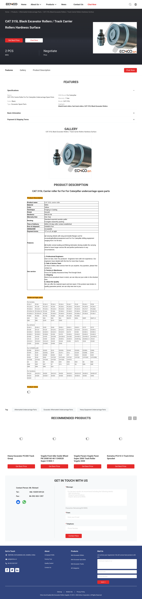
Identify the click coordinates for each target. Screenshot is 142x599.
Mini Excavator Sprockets (78, 559)
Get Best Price (14, 40)
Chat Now (34, 40)
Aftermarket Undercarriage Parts (30, 12)
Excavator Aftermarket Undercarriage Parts (58, 410)
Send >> (103, 582)
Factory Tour (48, 559)
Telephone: (70, 524)
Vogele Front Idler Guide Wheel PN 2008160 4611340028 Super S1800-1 (54, 458)
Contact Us (48, 567)
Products (14, 12)
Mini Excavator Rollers (77, 555)
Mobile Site (69, 592)
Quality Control (49, 563)
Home (7, 12)
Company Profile (49, 555)
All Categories (75, 568)
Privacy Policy (81, 592)
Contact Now (74, 536)
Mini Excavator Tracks (77, 564)
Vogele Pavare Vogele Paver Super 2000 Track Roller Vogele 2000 (86, 458)
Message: (69, 487)
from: (68, 513)
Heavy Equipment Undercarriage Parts (93, 410)
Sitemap (59, 592)
